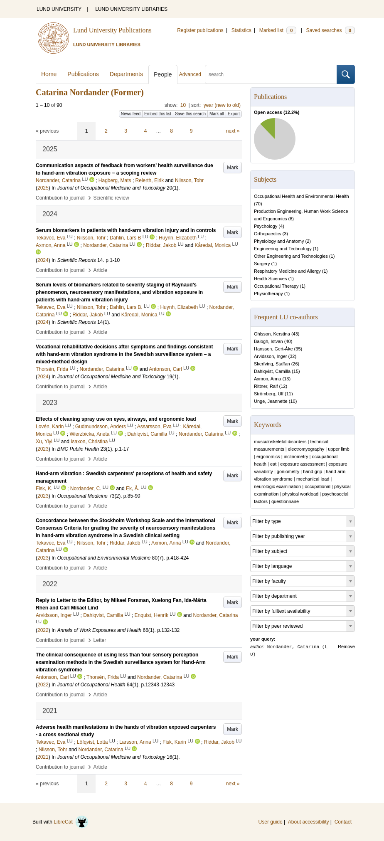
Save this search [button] (190, 113)
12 (283, 386)
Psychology (265, 226)
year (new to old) (222, 105)
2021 (43, 757)
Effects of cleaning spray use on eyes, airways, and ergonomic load (116, 419)
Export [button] (234, 113)
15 (295, 371)
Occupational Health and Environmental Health (301, 196)
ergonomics (268, 456)
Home (49, 74)
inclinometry (296, 456)
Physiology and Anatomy (279, 241)
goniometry (288, 471)
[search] (271, 74)
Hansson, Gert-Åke (273, 348)
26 (295, 363)
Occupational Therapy (276, 286)
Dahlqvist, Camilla (272, 371)
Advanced (190, 74)
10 (183, 105)
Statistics (241, 30)
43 (295, 333)
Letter (100, 640)
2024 (43, 260)
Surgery (262, 263)
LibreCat (71, 822)
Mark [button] (232, 167)
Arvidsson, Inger (270, 356)
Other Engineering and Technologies (291, 256)
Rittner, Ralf (266, 386)
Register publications (200, 30)
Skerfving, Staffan (272, 363)
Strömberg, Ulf (268, 393)
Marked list (277, 30)
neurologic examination (277, 486)
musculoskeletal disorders (280, 441)
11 (288, 393)
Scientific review (111, 198)
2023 (43, 449)
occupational (317, 486)
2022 (43, 630)
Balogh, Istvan (268, 341)
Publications (83, 74)
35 (297, 348)
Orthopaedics (267, 233)
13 (286, 378)
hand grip (312, 471)
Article (100, 270)
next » (233, 131)
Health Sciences (270, 278)
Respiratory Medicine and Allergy (287, 271)
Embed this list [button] (157, 113)
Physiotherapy (268, 293)
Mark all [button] (216, 113)
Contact (343, 822)
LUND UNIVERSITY (59, 9)
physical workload (300, 493)
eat (273, 463)
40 (288, 341)
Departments (126, 74)
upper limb (338, 448)
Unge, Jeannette (271, 401)
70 (258, 203)
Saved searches (330, 30)
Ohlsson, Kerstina (272, 333)
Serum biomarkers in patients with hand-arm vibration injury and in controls (126, 230)
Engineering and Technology (283, 248)
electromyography (306, 448)
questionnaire (285, 501)
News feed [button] (130, 113)
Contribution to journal (60, 198)
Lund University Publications (112, 30)
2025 (43, 188)
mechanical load (313, 478)
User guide (270, 822)
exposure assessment (302, 463)
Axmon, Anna (267, 378)
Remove (346, 646)
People (163, 74)
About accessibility (308, 822)
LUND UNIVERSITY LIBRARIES (131, 9)
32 (292, 356)
